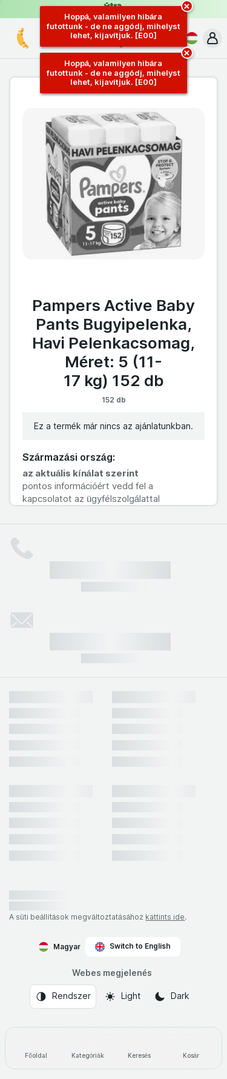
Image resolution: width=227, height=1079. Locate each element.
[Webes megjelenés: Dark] (171, 996)
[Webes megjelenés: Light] (122, 996)
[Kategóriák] (87, 1048)
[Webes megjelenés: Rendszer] (63, 996)
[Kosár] (191, 1048)
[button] (212, 38)
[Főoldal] (36, 1048)
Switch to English (133, 946)
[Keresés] (139, 1048)
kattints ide (165, 916)
